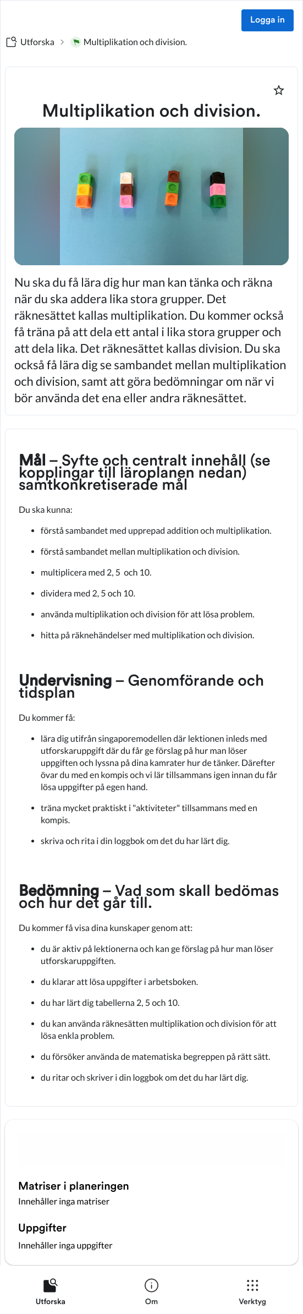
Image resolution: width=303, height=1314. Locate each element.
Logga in (267, 20)
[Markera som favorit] (279, 90)
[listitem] (50, 1294)
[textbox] (151, 768)
